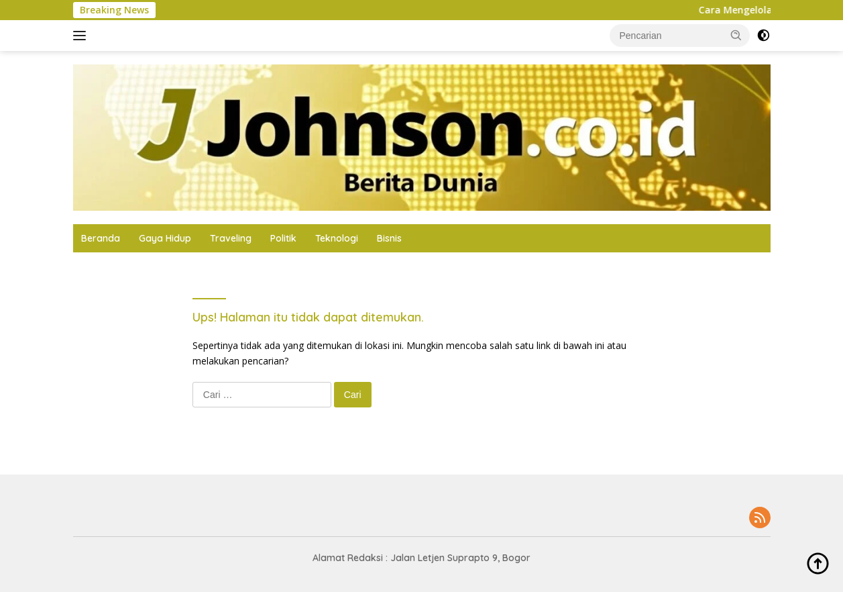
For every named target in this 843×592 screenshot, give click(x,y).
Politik (283, 238)
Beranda (100, 238)
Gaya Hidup (165, 238)
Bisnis (389, 238)
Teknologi (336, 238)
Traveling (230, 238)
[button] (736, 35)
